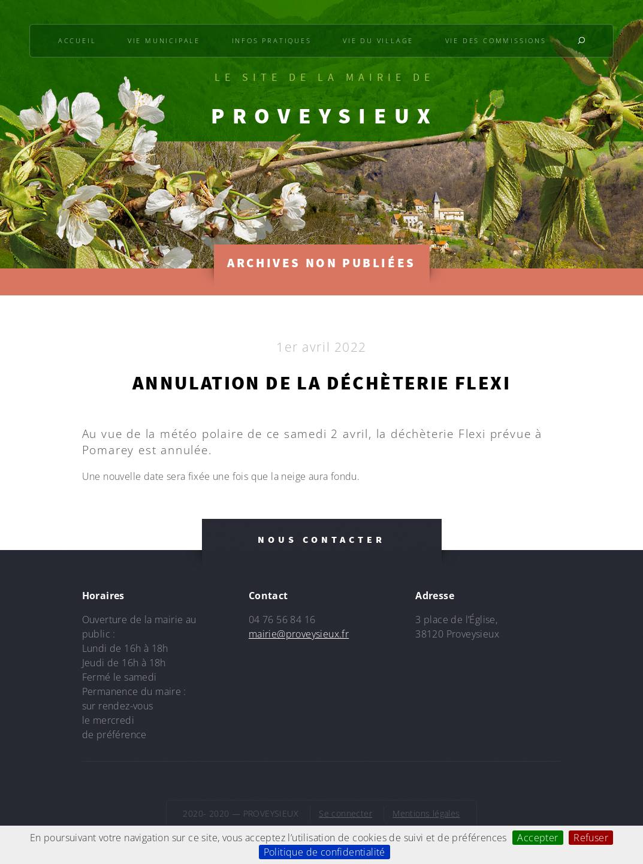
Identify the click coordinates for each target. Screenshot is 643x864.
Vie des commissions (496, 40)
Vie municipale (164, 40)
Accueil (77, 40)
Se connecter (345, 813)
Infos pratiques (272, 40)
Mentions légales (426, 813)
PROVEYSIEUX (325, 115)
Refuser (590, 837)
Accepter (537, 837)
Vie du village (378, 40)
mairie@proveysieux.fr (299, 634)
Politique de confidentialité (324, 852)
